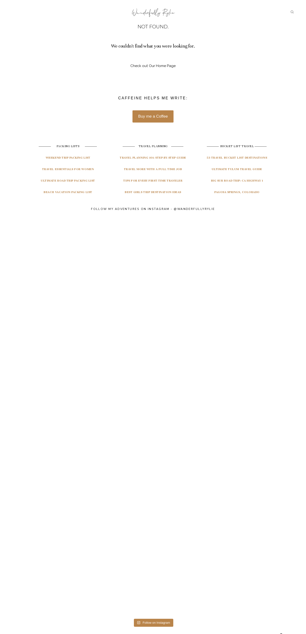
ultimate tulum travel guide (237, 169)
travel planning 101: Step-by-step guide (153, 158)
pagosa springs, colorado (237, 192)
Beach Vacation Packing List (68, 192)
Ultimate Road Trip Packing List (68, 181)
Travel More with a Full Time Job (153, 169)
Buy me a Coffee (153, 116)
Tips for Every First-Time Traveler (152, 181)
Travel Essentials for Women (68, 169)
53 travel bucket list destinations (237, 158)
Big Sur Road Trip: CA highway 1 (237, 181)
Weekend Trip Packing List (68, 158)
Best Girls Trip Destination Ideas (153, 192)
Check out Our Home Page (153, 66)
